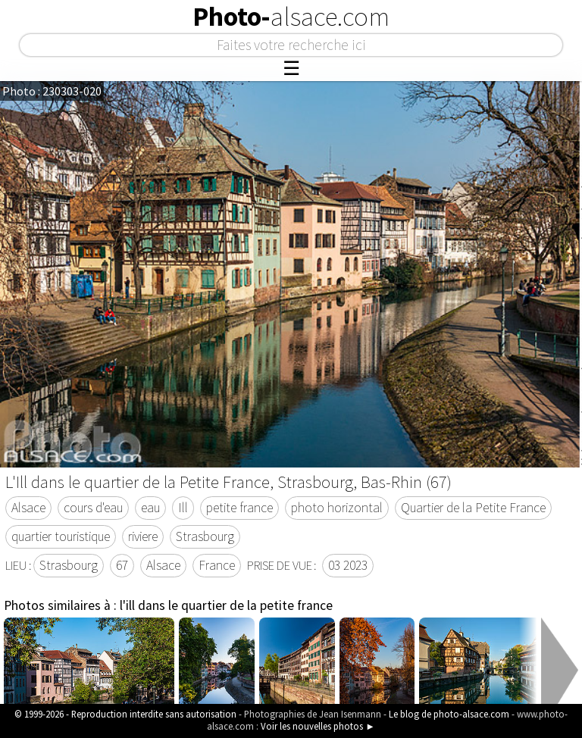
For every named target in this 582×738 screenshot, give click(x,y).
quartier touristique (60, 536)
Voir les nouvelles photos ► (318, 726)
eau (150, 507)
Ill (183, 507)
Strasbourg (205, 536)
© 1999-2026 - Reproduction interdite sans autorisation (125, 714)
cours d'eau (93, 507)
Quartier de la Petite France (473, 507)
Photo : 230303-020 (52, 91)
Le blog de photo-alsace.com (449, 714)
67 (122, 565)
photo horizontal (337, 507)
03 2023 (348, 565)
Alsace (28, 507)
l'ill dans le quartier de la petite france (226, 605)
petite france (239, 507)
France (217, 565)
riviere (143, 536)
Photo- (291, 16)
